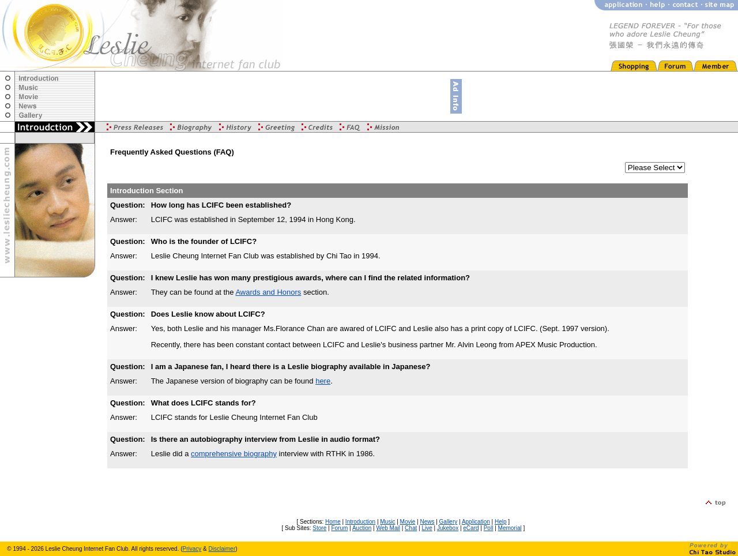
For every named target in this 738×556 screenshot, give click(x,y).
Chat (411, 528)
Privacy (192, 549)
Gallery (448, 522)
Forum (339, 528)
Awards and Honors (268, 292)
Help (501, 522)
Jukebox (447, 528)
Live (426, 528)
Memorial (510, 528)
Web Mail (388, 528)
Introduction (360, 522)
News (427, 522)
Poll (489, 528)
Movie (408, 522)
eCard (471, 528)
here (322, 381)
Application (476, 522)
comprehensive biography (234, 453)
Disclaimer (222, 549)
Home (333, 522)
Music (387, 522)
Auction (361, 528)
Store (319, 528)
